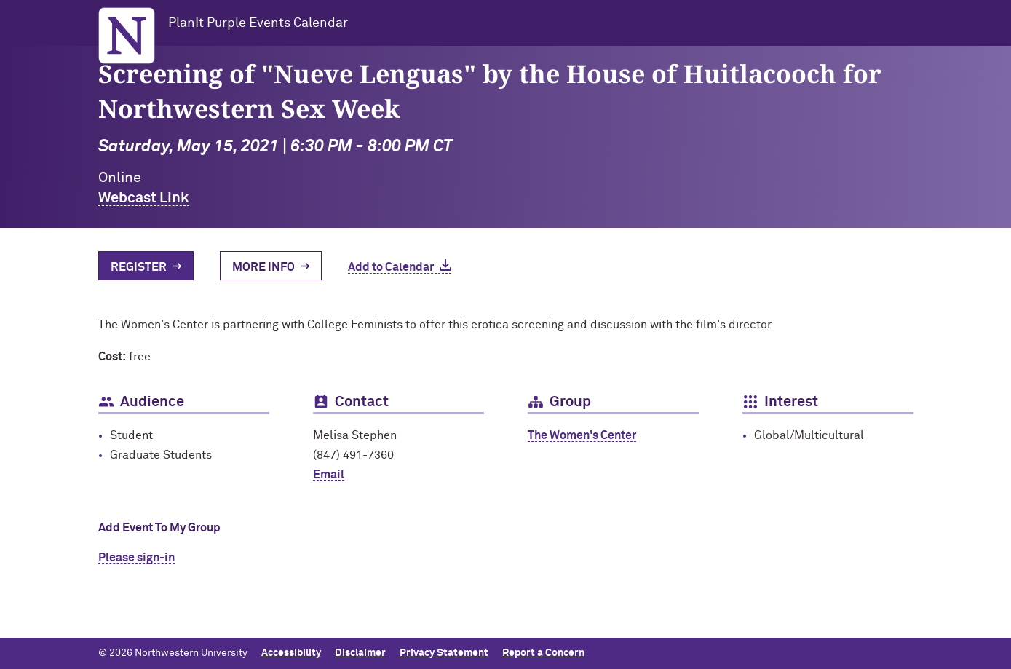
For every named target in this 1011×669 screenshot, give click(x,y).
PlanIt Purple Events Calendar (258, 23)
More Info (263, 267)
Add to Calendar (391, 267)
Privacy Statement (444, 653)
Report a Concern (543, 653)
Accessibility (291, 653)
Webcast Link (143, 198)
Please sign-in (136, 557)
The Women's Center (582, 435)
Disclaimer (360, 653)
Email (328, 474)
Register (139, 267)
